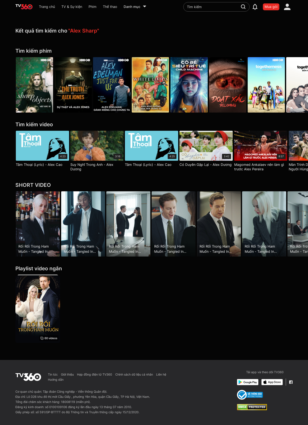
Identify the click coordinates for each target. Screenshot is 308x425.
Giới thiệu (67, 374)
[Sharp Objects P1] (34, 85)
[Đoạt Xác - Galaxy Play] (233, 85)
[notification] (255, 6)
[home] (24, 7)
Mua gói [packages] (271, 6)
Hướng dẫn (56, 379)
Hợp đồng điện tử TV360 (94, 374)
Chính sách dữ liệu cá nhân (134, 374)
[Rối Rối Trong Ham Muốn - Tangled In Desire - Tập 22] (224, 224)
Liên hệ (161, 374)
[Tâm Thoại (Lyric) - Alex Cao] (42, 150)
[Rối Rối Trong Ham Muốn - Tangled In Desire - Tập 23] (270, 224)
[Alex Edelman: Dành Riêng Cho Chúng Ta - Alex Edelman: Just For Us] (114, 85)
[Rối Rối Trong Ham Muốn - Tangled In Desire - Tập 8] (38, 224)
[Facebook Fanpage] (291, 382)
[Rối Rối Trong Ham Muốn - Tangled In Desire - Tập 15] (131, 224)
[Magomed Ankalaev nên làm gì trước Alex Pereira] (265, 152)
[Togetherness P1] (273, 85)
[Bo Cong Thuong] (250, 395)
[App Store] (272, 382)
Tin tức (53, 374)
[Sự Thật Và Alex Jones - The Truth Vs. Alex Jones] (74, 85)
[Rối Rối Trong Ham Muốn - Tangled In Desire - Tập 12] (84, 224)
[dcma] (252, 409)
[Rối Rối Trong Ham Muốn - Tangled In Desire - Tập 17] (177, 224)
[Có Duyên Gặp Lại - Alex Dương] (209, 150)
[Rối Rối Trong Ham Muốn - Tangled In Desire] (37, 308)
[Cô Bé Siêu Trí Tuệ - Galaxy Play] (193, 85)
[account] (287, 6)
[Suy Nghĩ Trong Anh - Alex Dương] (98, 152)
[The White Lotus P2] (154, 85)
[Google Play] (247, 382)
